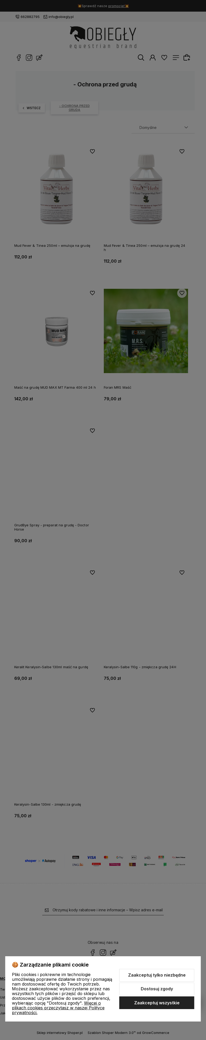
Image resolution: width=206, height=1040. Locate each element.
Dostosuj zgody (157, 988)
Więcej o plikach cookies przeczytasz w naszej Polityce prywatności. (58, 1007)
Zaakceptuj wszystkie (157, 1002)
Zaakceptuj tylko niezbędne (157, 975)
